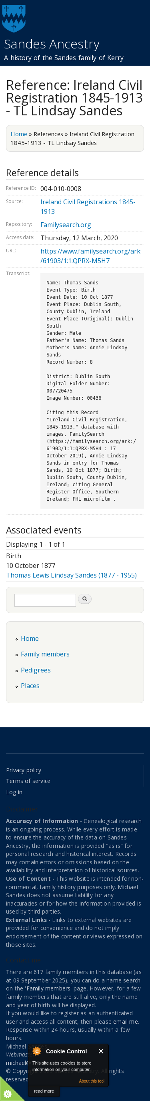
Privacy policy (23, 770)
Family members (45, 654)
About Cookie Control (36, 1051)
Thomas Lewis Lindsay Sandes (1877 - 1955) (71, 575)
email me (125, 1021)
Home (18, 134)
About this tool (91, 1081)
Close (101, 1051)
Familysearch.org (65, 224)
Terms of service (28, 781)
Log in (14, 792)
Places (30, 685)
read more (44, 1091)
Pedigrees (36, 670)
